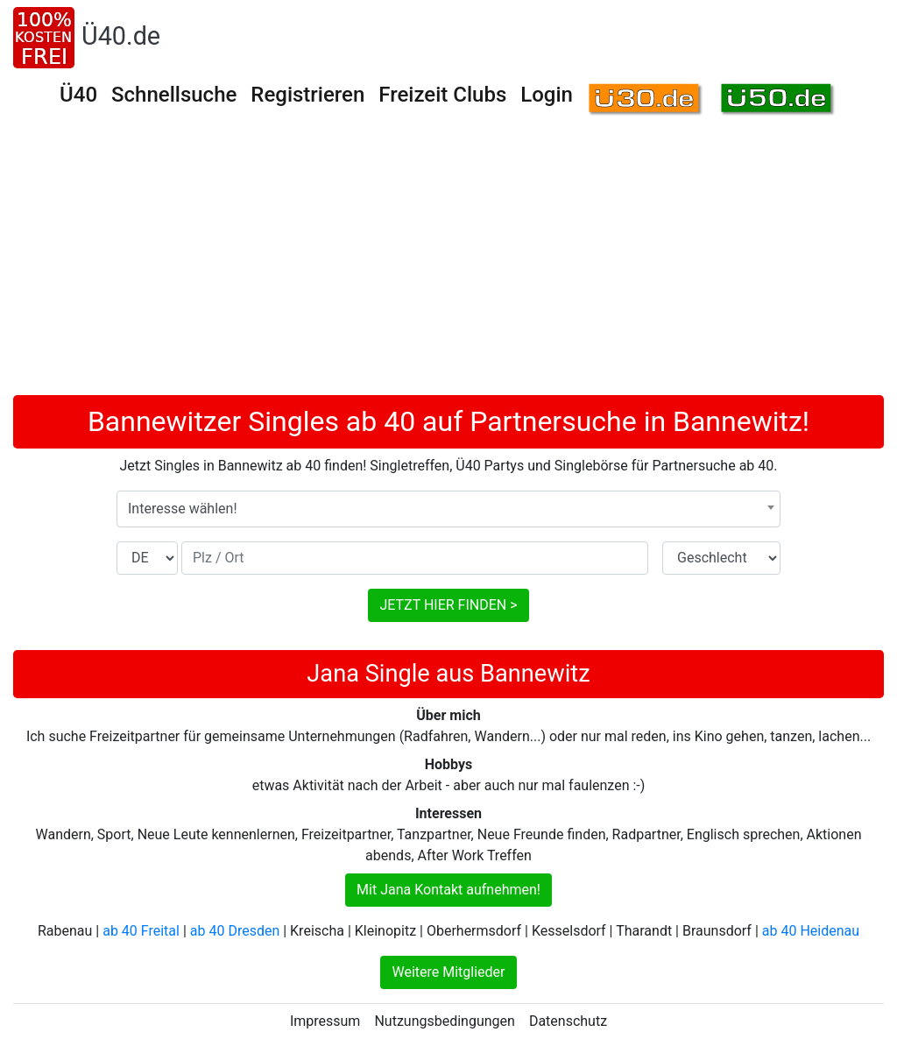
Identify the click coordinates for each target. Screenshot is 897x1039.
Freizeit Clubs (442, 94)
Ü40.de (120, 36)
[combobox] (448, 509)
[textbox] (448, 509)
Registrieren (307, 94)
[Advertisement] (448, 263)
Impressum (325, 1021)
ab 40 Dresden (234, 930)
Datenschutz (568, 1021)
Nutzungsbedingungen (444, 1021)
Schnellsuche (174, 94)
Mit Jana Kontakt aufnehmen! (448, 889)
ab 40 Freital (141, 930)
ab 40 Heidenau (810, 930)
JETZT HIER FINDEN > (448, 605)
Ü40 (78, 94)
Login (546, 94)
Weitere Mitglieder (448, 972)
